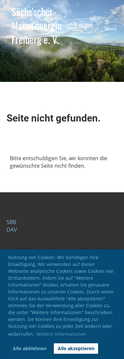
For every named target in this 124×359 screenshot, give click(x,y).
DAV (12, 229)
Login (84, 25)
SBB (11, 222)
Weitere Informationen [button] (61, 334)
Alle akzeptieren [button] (76, 348)
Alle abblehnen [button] (30, 348)
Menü (111, 25)
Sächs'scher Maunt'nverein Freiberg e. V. (36, 26)
